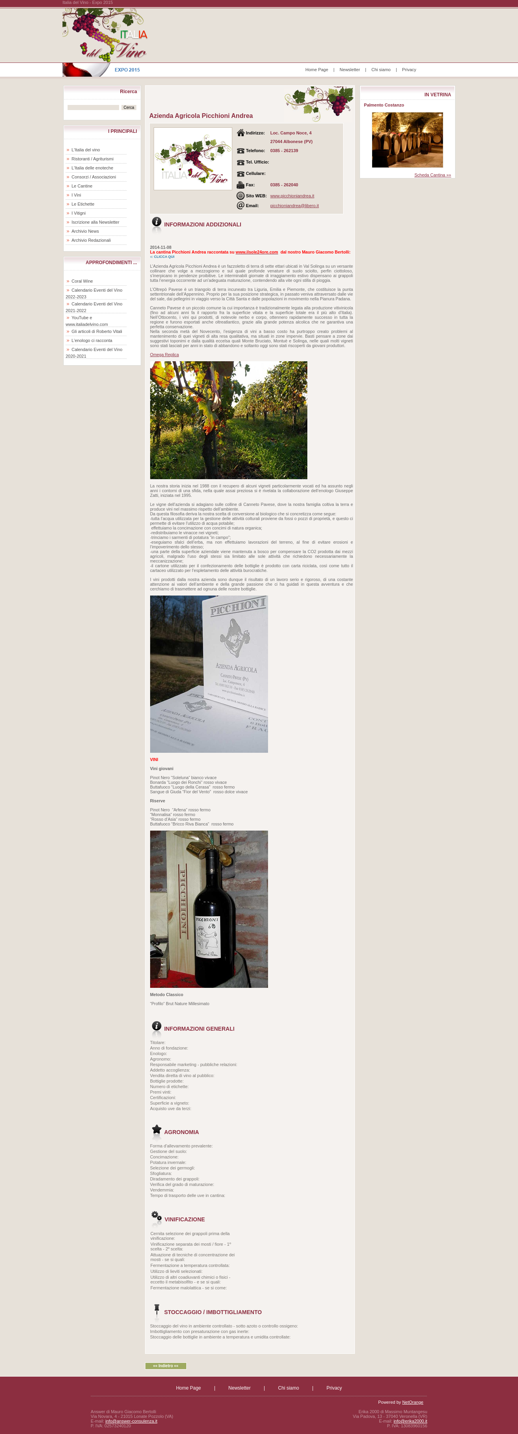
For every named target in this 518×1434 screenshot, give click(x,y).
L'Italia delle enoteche (92, 167)
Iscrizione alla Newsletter (95, 222)
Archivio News (85, 231)
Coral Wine (82, 281)
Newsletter (350, 69)
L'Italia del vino (86, 149)
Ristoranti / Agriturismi (93, 158)
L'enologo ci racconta (92, 340)
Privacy (409, 69)
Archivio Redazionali (91, 240)
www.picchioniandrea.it (292, 195)
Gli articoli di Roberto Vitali (97, 331)
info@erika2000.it (410, 1421)
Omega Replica (164, 354)
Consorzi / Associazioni (94, 177)
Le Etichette (83, 204)
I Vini (76, 195)
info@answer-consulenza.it (131, 1421)
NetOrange (412, 1402)
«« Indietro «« (165, 1366)
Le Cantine (82, 186)
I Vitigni (79, 213)
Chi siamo (381, 69)
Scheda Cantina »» (432, 175)
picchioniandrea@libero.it (294, 205)
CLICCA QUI (164, 257)
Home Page (316, 69)
